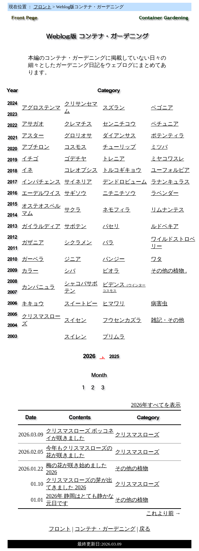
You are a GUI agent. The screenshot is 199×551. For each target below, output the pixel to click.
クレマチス (78, 124)
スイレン (75, 337)
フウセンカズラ (122, 320)
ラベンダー (165, 193)
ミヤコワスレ (167, 158)
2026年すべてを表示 (156, 405)
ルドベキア (165, 226)
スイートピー (80, 303)
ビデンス (124, 287)
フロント (42, 6)
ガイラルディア (41, 226)
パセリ (111, 226)
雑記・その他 (167, 320)
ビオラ (111, 271)
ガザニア (33, 242)
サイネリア (78, 182)
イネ (27, 170)
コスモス (75, 147)
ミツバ (159, 147)
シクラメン (78, 242)
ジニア (72, 259)
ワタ (156, 259)
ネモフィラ (116, 210)
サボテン (75, 226)
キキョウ (33, 303)
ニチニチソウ (119, 193)
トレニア (114, 158)
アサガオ (33, 124)
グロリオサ (78, 135)
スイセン (75, 320)
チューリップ (119, 147)
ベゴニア (162, 107)
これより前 (160, 513)
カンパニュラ (38, 287)
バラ (108, 242)
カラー (30, 271)
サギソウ (75, 193)
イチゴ (30, 158)
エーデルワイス (41, 193)
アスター (33, 135)
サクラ (72, 210)
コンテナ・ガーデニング (105, 529)
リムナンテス (167, 210)
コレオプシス (80, 170)
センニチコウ (119, 124)
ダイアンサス (119, 135)
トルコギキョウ (122, 170)
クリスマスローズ (137, 434)
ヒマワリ (114, 303)
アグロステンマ (41, 107)
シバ (69, 271)
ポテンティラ (167, 135)
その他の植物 (167, 271)
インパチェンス (41, 182)
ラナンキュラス (170, 182)
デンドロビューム (125, 182)
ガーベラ (33, 259)
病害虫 (159, 303)
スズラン (114, 107)
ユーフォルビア (170, 170)
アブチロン (35, 147)
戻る (144, 529)
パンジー (114, 259)
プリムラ (114, 337)
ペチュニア (165, 124)
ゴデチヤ (75, 158)
